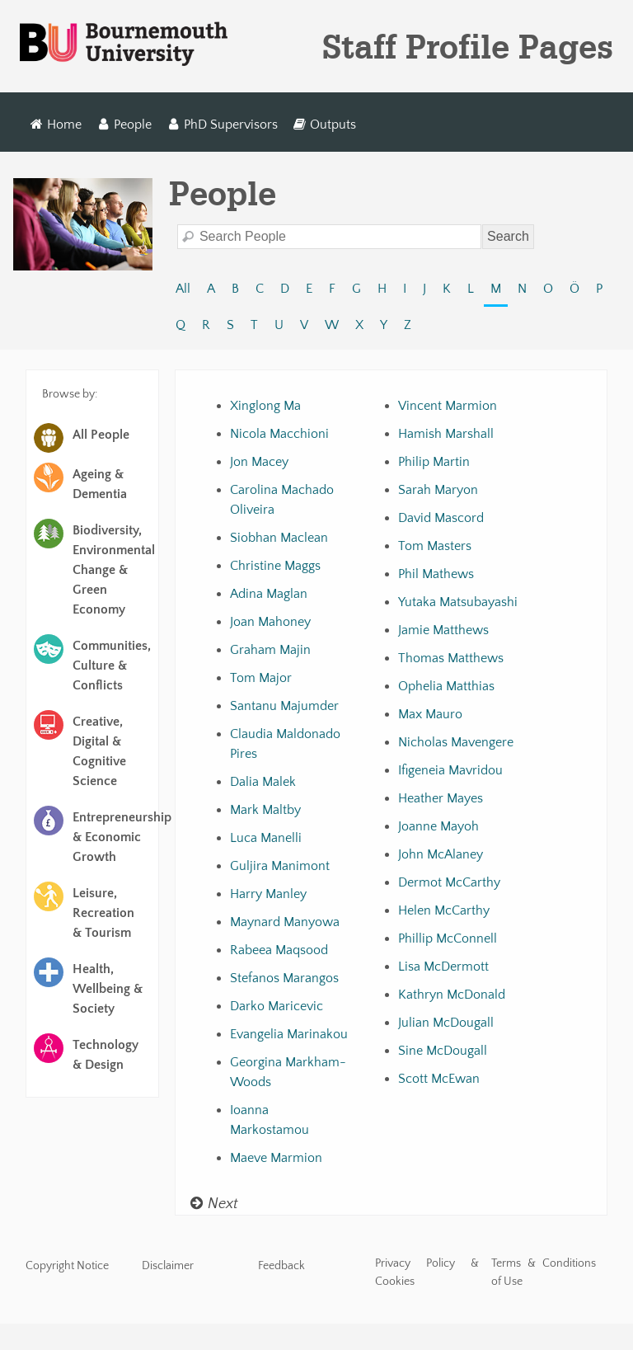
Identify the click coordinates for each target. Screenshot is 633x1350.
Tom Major (261, 677)
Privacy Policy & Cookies (427, 1272)
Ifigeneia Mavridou (450, 770)
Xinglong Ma (265, 405)
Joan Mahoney (270, 621)
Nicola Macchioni (279, 433)
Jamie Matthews (443, 630)
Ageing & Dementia (100, 484)
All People (101, 434)
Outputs (324, 124)
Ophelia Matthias (446, 686)
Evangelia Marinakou (289, 1034)
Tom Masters (434, 546)
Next (213, 1204)
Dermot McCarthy (449, 882)
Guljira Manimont (280, 865)
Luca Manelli (266, 837)
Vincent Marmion (447, 405)
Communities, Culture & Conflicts (112, 665)
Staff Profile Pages (467, 46)
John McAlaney (440, 854)
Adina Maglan (268, 593)
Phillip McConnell (447, 938)
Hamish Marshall (446, 433)
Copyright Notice (67, 1265)
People (124, 124)
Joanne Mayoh (438, 826)
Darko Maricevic (276, 1006)
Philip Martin (434, 461)
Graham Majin (270, 649)
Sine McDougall (442, 1050)
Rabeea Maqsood (279, 950)
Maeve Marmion (276, 1157)
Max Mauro (430, 714)
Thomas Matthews (451, 658)
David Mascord (441, 517)
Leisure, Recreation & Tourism (103, 913)
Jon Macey (259, 461)
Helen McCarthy (444, 910)
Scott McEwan (439, 1078)
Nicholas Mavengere (455, 742)
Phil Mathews (436, 574)
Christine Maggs (275, 565)
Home (56, 124)
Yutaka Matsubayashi (458, 602)
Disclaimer (168, 1265)
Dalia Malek (263, 781)
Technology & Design (105, 1054)
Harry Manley (268, 894)
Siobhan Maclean (279, 537)
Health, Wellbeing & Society (108, 989)
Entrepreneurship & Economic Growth (113, 837)
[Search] (329, 236)
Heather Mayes (440, 798)
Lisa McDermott (443, 966)
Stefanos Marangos (284, 978)
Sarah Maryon (438, 489)
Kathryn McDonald (451, 994)
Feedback (281, 1265)
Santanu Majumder (284, 706)
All (183, 288)
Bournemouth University (123, 44)
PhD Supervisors (222, 124)
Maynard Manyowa (285, 922)
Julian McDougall (446, 1022)
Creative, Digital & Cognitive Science (99, 751)
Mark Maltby (265, 809)
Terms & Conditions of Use (543, 1272)
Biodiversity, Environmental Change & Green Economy (113, 570)
